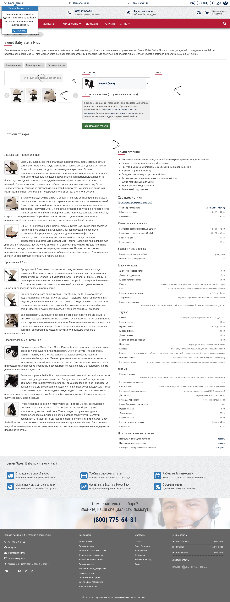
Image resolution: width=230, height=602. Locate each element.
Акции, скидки (85, 542)
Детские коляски (86, 546)
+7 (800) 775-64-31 (16, 542)
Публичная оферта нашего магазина (130, 597)
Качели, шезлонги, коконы (91, 560)
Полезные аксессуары (89, 577)
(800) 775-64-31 (83, 11)
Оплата (110, 23)
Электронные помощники (91, 582)
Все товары (85, 534)
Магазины (50, 23)
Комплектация (13, 65)
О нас (125, 23)
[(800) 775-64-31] (69, 13)
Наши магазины (139, 3)
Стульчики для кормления (91, 555)
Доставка (93, 23)
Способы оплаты (180, 559)
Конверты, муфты (87, 573)
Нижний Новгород (143, 560)
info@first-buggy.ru (16, 553)
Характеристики (34, 65)
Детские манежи (86, 564)
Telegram (12, 547)
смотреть (220, 447)
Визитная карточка (17, 558)
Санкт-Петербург (142, 546)
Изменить (19, 30)
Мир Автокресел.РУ (88, 586)
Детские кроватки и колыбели (92, 551)
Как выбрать (72, 23)
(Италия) (215, 207)
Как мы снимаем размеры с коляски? (135, 202)
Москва (138, 542)
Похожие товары (56, 65)
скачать (221, 438)
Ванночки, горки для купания (92, 568)
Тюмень (138, 564)
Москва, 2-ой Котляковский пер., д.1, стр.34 (28, 564)
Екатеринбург (141, 551)
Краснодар (140, 555)
